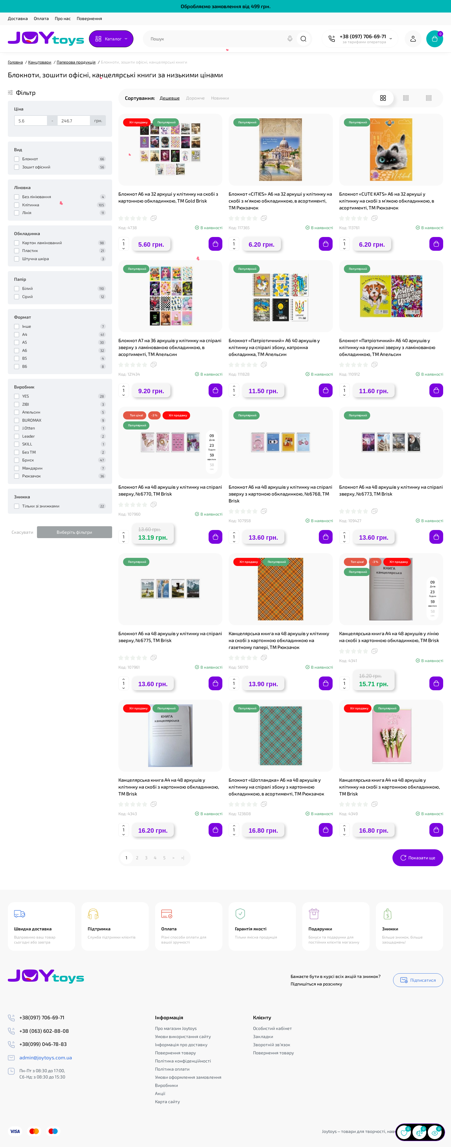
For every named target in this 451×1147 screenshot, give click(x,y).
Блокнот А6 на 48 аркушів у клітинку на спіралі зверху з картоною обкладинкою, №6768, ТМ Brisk (280, 493)
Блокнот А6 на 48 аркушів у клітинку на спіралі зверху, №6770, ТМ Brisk (170, 490)
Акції (160, 1093)
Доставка (18, 18)
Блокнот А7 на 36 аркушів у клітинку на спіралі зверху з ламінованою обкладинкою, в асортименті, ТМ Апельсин (169, 347)
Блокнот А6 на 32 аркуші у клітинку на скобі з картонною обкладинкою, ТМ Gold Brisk (168, 197)
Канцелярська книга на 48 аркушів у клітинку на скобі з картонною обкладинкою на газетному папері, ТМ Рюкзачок (279, 640)
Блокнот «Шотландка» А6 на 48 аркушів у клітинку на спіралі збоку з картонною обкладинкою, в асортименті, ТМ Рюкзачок (276, 786)
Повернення (89, 18)
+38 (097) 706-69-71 (363, 36)
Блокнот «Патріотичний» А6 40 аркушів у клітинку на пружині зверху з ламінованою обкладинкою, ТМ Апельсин (387, 347)
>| (182, 857)
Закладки (263, 1036)
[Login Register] (413, 38)
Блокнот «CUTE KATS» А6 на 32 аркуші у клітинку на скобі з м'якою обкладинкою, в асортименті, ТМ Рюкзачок (386, 200)
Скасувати (22, 532)
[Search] (290, 39)
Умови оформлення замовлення (188, 1077)
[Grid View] (383, 97)
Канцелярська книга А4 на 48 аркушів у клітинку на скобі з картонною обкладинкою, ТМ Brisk (168, 786)
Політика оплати (172, 1069)
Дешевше (170, 97)
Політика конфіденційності (183, 1060)
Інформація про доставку (181, 1044)
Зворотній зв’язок (271, 1044)
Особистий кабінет (272, 1028)
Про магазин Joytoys (176, 1028)
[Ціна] (31, 120)
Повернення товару (175, 1052)
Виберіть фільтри (74, 532)
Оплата (41, 18)
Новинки (220, 97)
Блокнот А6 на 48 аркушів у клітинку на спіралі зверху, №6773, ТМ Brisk (391, 490)
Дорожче (195, 97)
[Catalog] (111, 38)
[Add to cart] (215, 244)
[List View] (406, 97)
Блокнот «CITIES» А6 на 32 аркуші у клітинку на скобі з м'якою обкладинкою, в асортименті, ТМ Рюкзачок (280, 200)
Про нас (63, 18)
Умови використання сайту (183, 1036)
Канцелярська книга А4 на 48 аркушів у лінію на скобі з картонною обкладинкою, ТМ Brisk (389, 636)
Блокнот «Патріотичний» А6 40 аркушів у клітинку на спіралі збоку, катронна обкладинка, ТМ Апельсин (274, 347)
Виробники (166, 1085)
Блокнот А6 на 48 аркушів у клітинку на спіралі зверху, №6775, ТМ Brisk (170, 636)
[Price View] (428, 97)
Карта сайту (167, 1101)
